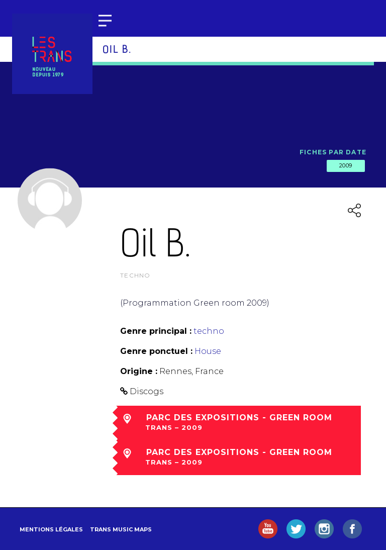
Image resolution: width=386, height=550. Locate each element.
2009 (345, 165)
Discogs (146, 391)
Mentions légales (51, 529)
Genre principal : (155, 331)
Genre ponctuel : (156, 351)
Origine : (138, 371)
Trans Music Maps (121, 529)
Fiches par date (333, 152)
